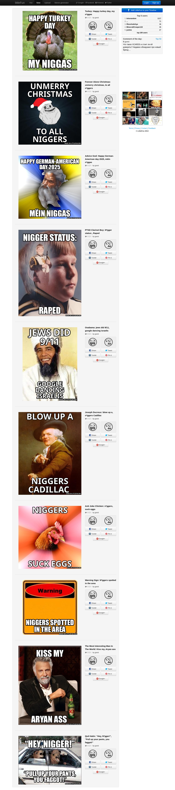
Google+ (80, 3)
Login (146, 3)
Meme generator (62, 3)
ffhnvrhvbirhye (132, 24)
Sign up (155, 3)
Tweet (108, 34)
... (127, 21)
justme (129, 30)
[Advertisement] (142, 72)
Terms (131, 128)
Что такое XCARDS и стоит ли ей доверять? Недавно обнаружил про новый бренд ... (142, 47)
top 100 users (142, 33)
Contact (144, 128)
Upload (47, 3)
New (38, 3)
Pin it (108, 39)
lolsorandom (131, 18)
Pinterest (99, 3)
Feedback (152, 128)
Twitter (108, 3)
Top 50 (158, 39)
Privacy (137, 128)
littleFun (20, 2)
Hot (30, 3)
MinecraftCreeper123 (134, 27)
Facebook (90, 3)
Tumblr (93, 39)
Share (92, 34)
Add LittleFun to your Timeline (142, 10)
